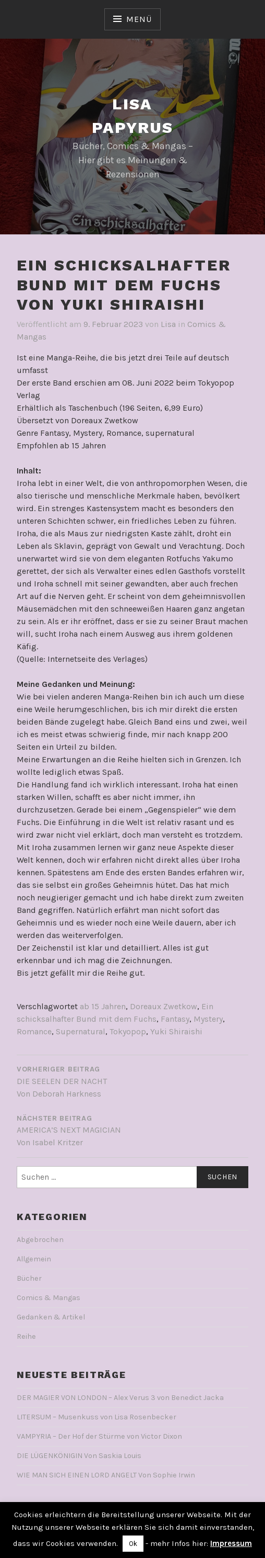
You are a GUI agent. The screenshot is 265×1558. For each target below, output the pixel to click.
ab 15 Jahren (103, 1006)
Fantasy (175, 1019)
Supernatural (80, 1031)
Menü (138, 19)
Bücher (29, 1278)
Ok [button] (133, 1544)
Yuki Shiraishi (176, 1031)
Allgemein (34, 1259)
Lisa (168, 324)
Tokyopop (128, 1031)
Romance (34, 1031)
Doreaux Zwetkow (163, 1006)
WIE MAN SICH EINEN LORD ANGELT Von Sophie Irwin (106, 1475)
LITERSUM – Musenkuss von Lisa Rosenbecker (96, 1417)
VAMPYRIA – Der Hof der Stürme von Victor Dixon (99, 1436)
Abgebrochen (40, 1239)
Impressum (231, 1543)
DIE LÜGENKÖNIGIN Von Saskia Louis (79, 1455)
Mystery (208, 1019)
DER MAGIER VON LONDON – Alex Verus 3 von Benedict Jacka (120, 1397)
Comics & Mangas (48, 1297)
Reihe (26, 1336)
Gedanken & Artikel (51, 1317)
